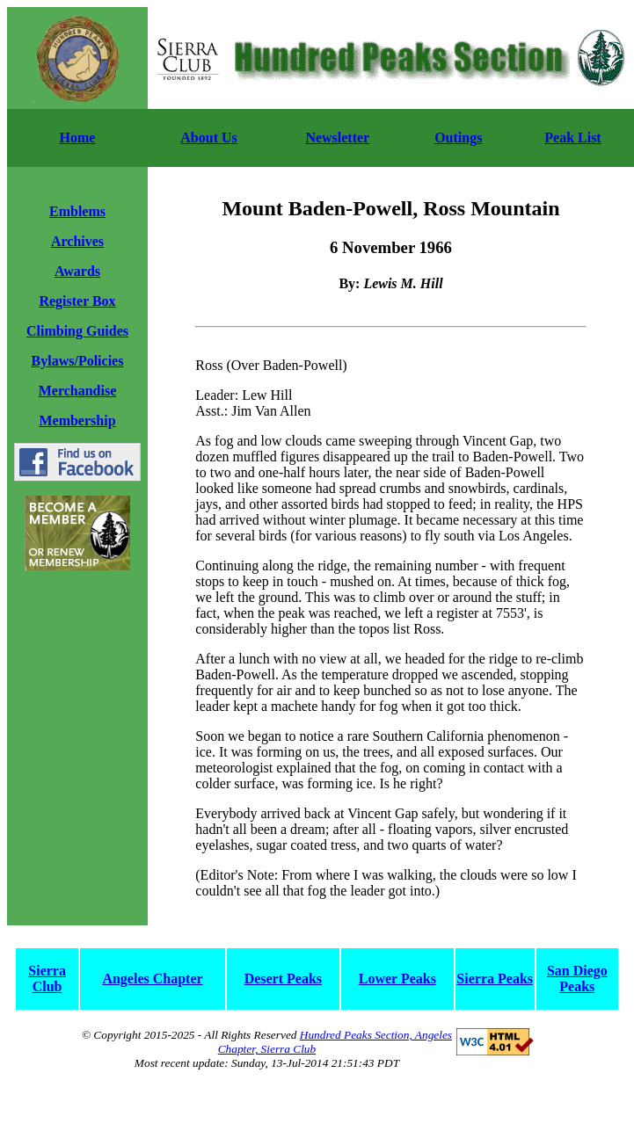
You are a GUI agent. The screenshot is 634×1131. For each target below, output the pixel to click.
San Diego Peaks (577, 978)
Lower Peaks (397, 978)
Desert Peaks (283, 978)
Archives (77, 241)
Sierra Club (47, 978)
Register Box (77, 301)
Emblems (77, 211)
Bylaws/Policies (78, 360)
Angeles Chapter (152, 978)
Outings (458, 137)
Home (78, 137)
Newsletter (337, 137)
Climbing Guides (77, 330)
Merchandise (78, 390)
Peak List (572, 137)
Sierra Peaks (494, 978)
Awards (77, 271)
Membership (77, 420)
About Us (208, 137)
